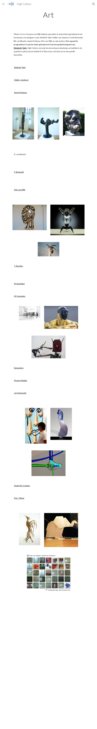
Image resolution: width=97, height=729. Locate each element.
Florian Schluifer (20, 380)
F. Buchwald (19, 172)
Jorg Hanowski (20, 393)
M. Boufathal (19, 284)
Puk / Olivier (19, 498)
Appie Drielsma (20, 92)
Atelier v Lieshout (21, 80)
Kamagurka (18, 368)
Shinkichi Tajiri (20, 67)
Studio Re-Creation (22, 486)
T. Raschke (18, 266)
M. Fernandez (19, 296)
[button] (3, 4)
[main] (48, 15)
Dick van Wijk (19, 190)
